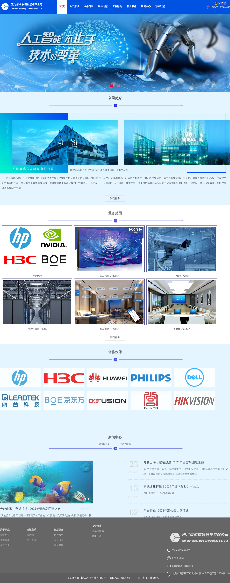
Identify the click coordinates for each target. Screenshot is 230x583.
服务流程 (58, 553)
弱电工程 (103, 536)
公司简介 (5, 548)
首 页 (62, 6)
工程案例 (117, 6)
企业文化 (5, 559)
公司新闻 (104, 497)
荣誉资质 (5, 553)
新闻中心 (146, 6)
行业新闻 (125, 497)
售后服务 (131, 6)
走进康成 (31, 543)
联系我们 (160, 6)
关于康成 (74, 6)
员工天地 (31, 553)
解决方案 (103, 6)
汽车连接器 (105, 531)
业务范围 (88, 6)
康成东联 (155, 577)
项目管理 (58, 559)
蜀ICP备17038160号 (120, 577)
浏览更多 (115, 200)
